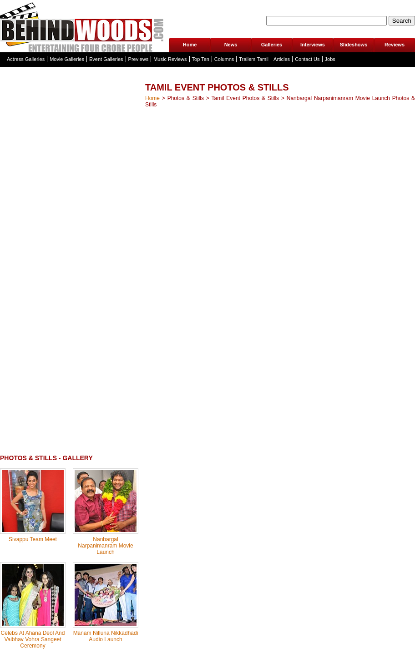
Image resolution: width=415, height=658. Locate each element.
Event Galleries (106, 59)
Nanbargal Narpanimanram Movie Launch (105, 545)
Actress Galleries (26, 59)
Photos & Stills (185, 98)
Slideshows (354, 44)
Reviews (395, 44)
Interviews (312, 44)
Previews (138, 59)
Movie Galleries (67, 59)
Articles (281, 59)
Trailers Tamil (253, 59)
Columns (224, 59)
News (231, 44)
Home (190, 44)
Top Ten (200, 59)
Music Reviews (170, 59)
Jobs (330, 59)
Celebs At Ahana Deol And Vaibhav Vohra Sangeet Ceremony (33, 639)
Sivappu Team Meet (33, 539)
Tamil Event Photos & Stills (245, 98)
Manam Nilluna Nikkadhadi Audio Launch (105, 636)
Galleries (271, 44)
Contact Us (307, 59)
